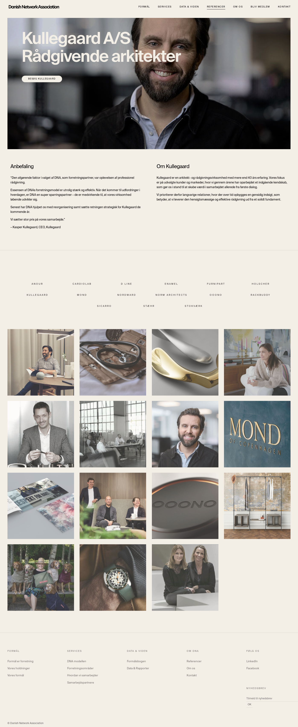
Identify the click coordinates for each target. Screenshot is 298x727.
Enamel (171, 287)
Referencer (216, 7)
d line (126, 287)
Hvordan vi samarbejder (82, 675)
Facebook (252, 668)
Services (165, 7)
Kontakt (284, 7)
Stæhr (149, 309)
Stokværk (194, 309)
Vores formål (15, 675)
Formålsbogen (136, 661)
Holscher (261, 287)
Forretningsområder (80, 668)
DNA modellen (76, 661)
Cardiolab (82, 287)
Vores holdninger (18, 668)
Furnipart (216, 287)
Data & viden (189, 7)
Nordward (126, 298)
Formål (144, 7)
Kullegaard (37, 298)
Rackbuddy (260, 298)
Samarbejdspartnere (80, 682)
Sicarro (104, 309)
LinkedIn (252, 661)
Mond (82, 298)
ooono (216, 298)
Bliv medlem (260, 7)
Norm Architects (171, 298)
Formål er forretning (20, 661)
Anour (37, 287)
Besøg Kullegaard (42, 79)
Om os (238, 7)
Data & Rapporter (138, 668)
